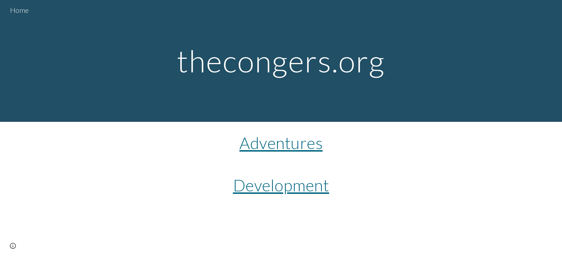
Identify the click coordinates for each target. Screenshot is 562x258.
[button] (13, 246)
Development (281, 185)
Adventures (281, 143)
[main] (281, 61)
